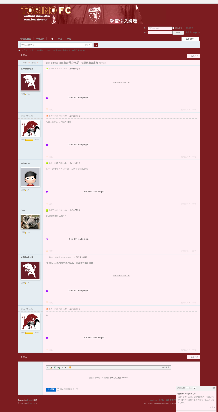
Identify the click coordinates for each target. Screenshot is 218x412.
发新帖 (24, 55)
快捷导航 (189, 39)
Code (66, 367)
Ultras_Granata (27, 116)
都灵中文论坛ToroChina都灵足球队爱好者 (19, 50)
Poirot (23, 210)
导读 (60, 39)
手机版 (161, 400)
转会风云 (40, 50)
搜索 (86, 45)
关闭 (213, 388)
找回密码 (189, 28)
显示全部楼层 (74, 69)
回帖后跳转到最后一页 (67, 389)
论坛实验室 (25, 39)
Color (51, 367)
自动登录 (177, 28)
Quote (62, 367)
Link (58, 367)
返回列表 (194, 56)
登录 (111, 378)
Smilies (70, 367)
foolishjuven (25, 163)
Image (54, 367)
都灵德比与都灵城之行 (186, 394)
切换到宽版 (198, 2)
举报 (194, 110)
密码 (145, 32)
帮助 (69, 39)
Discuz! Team (31, 403)
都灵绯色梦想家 (27, 69)
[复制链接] (103, 63)
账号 (145, 28)
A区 (31, 50)
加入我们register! (193, 32)
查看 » (212, 407)
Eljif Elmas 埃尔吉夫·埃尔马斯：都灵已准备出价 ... (67, 50)
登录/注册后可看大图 (121, 82)
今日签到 (40, 39)
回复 (51, 110)
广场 (51, 39)
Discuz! (30, 400)
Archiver (153, 400)
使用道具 (184, 110)
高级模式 (165, 367)
